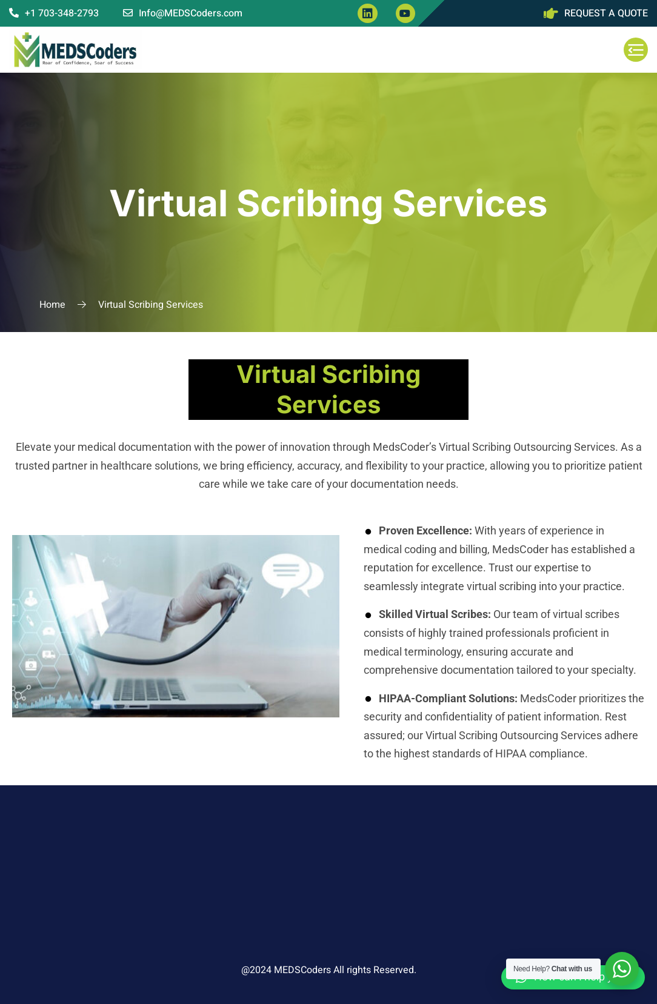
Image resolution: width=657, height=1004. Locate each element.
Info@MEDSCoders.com (182, 13)
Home (52, 305)
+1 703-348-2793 (54, 13)
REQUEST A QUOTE (606, 13)
